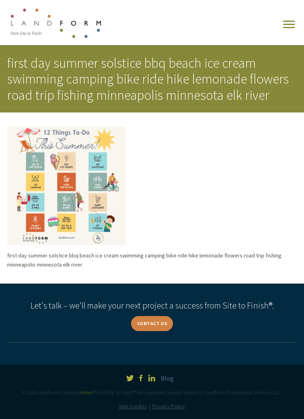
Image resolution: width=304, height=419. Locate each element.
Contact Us (152, 323)
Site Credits (133, 406)
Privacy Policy (168, 406)
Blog (167, 378)
